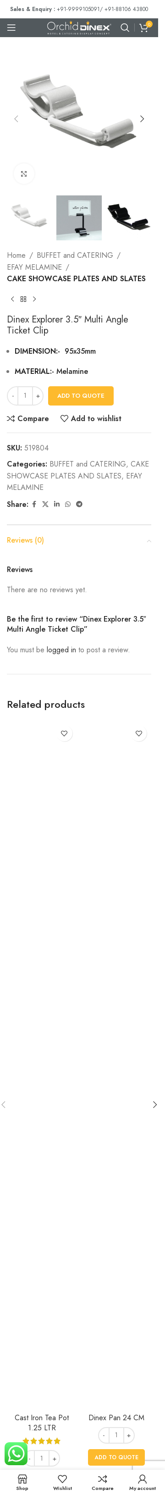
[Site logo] (79, 27)
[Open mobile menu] (11, 27)
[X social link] (45, 504)
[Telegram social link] (79, 504)
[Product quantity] (25, 396)
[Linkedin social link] (56, 504)
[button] (16, 119)
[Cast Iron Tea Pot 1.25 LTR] (42, 1065)
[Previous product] (12, 299)
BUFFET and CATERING (75, 255)
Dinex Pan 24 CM (116, 1417)
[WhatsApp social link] (67, 504)
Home (16, 255)
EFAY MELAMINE (34, 267)
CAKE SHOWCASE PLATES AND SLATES (76, 279)
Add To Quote (80, 395)
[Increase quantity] (38, 396)
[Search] (125, 27)
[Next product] (34, 299)
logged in (61, 650)
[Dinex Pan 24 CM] (117, 1065)
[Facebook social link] (33, 504)
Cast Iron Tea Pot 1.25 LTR (42, 1422)
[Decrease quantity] (12, 396)
